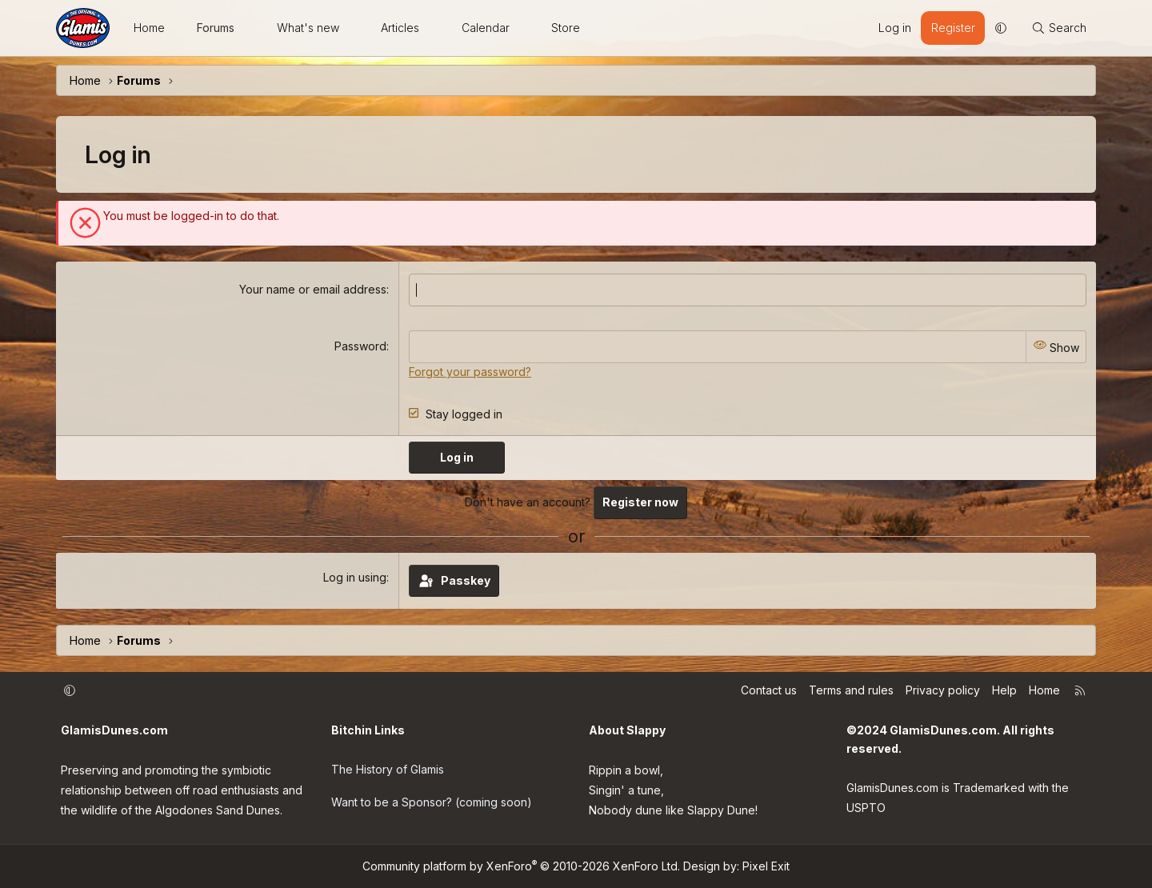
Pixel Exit (766, 866)
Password (360, 346)
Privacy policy (943, 689)
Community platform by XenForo (521, 866)
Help (1004, 689)
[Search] (1059, 28)
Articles (400, 27)
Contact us (769, 689)
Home (149, 27)
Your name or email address (312, 289)
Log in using (354, 576)
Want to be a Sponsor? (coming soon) (431, 799)
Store (565, 27)
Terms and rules (851, 689)
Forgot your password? (470, 371)
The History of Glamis (387, 767)
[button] (249, 28)
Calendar (486, 27)
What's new (308, 27)
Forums (215, 27)
